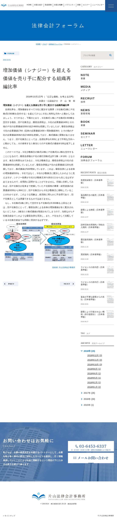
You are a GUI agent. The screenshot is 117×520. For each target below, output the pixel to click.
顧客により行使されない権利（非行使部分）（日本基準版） (93, 314)
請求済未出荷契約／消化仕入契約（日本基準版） (93, 226)
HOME (29, 5)
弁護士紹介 (38, 5)
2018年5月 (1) (94, 378)
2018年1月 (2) (94, 387)
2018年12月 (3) (94, 355)
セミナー (86, 5)
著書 (79, 5)
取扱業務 (48, 5)
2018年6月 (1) (94, 373)
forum (10, 53)
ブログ (44, 44)
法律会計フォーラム (55, 44)
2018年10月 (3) (94, 364)
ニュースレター (98, 5)
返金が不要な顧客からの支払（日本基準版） (93, 298)
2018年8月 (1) (94, 369)
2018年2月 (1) (94, 382)
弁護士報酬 (58, 5)
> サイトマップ (8, 516)
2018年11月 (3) (94, 360)
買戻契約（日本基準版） (92, 254)
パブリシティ (70, 5)
